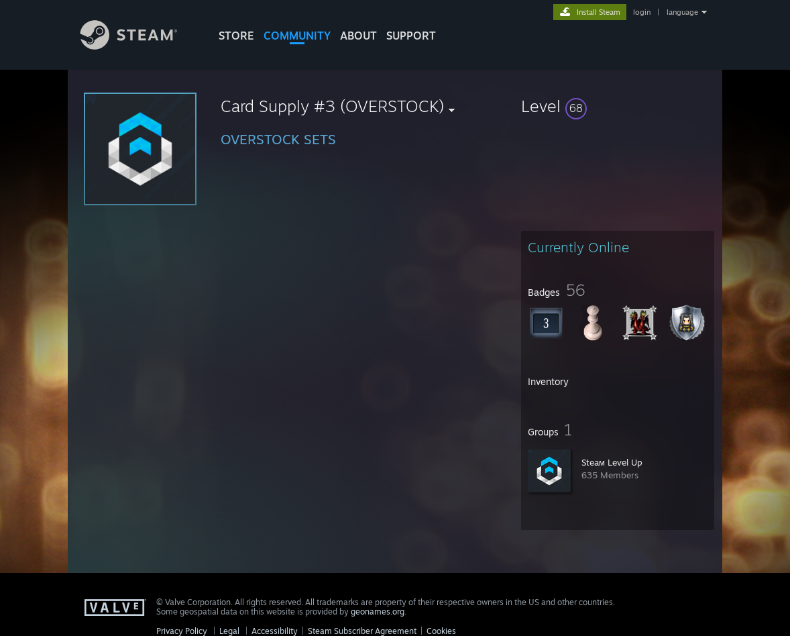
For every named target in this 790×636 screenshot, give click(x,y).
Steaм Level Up (611, 462)
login (642, 12)
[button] (617, 106)
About (358, 35)
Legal (229, 631)
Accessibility (274, 631)
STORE (236, 35)
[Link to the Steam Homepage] (139, 46)
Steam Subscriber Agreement (362, 631)
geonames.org (377, 611)
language (682, 12)
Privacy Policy (181, 631)
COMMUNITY (297, 35)
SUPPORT (411, 35)
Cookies (441, 631)
